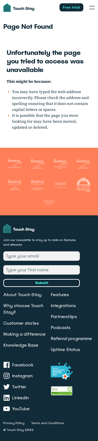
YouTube (16, 408)
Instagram (18, 376)
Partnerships (64, 316)
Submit (41, 283)
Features (60, 294)
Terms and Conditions (47, 423)
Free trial (71, 7)
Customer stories (21, 323)
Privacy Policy (13, 423)
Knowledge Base (20, 345)
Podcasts (60, 327)
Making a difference (24, 334)
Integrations (63, 305)
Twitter (14, 386)
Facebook (18, 365)
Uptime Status (65, 349)
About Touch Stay (22, 294)
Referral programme (71, 338)
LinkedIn (16, 397)
